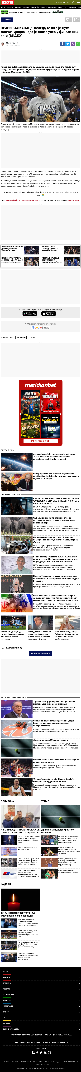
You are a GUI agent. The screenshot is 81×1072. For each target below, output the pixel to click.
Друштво (10, 7)
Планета (43, 7)
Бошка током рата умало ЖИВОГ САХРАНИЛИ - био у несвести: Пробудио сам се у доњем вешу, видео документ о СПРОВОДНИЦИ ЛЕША (56, 559)
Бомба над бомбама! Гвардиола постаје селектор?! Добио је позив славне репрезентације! (28, 922)
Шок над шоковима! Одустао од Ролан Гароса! (68, 871)
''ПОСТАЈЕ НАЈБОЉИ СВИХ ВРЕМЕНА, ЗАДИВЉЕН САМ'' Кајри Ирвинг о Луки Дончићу (52, 261)
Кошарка (13, 12)
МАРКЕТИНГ (37, 1062)
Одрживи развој (41, 1029)
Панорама (72, 7)
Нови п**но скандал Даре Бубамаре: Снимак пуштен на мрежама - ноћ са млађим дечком (66, 635)
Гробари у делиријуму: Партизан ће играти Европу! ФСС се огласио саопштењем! (28, 956)
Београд (26, 1035)
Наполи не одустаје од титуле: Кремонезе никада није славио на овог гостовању (12, 635)
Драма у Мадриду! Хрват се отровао (50, 740)
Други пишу (7, 450)
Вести (3, 7)
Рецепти (26, 7)
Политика (7, 801)
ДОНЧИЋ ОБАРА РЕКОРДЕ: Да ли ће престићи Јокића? (50, 249)
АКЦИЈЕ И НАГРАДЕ (52, 1062)
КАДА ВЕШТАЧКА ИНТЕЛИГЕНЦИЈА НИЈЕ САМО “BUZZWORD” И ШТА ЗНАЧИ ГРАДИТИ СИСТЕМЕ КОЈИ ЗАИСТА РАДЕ (56, 501)
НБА (11, 337)
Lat (56, 2)
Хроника (18, 7)
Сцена (37, 1042)
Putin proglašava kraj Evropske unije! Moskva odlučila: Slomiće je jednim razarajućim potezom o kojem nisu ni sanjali (56, 476)
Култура (41, 1023)
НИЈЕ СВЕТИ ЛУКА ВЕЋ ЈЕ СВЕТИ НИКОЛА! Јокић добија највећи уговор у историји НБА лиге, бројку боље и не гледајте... (12, 262)
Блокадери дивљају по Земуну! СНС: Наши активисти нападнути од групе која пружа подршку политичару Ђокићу (28, 873)
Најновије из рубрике (13, 697)
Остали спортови (30, 12)
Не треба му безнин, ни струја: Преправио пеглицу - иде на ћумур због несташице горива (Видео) (55, 539)
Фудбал (6, 884)
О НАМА (6, 1062)
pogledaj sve (40, 441)
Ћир (60, 2)
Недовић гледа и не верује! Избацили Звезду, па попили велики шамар (56, 761)
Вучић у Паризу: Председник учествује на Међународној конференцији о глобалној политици (29, 839)
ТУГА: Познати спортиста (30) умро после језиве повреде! (18, 914)
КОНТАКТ (15, 1062)
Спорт (60, 7)
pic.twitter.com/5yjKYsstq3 (29, 200)
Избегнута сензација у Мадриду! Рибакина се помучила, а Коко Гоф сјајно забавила (69, 850)
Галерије (46, 1042)
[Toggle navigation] (78, 2)
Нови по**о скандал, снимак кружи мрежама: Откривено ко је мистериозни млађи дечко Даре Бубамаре (56, 578)
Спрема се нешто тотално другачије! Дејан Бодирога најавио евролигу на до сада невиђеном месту (53, 723)
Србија (47, 1035)
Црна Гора (57, 1035)
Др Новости (37, 1035)
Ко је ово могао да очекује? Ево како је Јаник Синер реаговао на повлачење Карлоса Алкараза (68, 839)
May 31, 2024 (73, 200)
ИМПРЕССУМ (26, 1062)
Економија (35, 7)
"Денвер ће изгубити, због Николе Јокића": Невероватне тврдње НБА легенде (53, 780)
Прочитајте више (10, 494)
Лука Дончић (21, 337)
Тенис (20, 12)
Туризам (68, 1035)
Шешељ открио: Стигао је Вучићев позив (27, 848)
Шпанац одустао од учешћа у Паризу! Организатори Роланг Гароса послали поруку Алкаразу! (68, 862)
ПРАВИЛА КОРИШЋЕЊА (70, 1062)
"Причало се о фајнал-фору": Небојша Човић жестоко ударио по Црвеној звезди (54, 702)
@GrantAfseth (11, 200)
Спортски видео (45, 12)
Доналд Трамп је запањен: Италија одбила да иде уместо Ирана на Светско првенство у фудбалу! (39, 635)
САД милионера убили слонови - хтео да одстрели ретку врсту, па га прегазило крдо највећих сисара (54, 520)
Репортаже (52, 7)
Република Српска (24, 1042)
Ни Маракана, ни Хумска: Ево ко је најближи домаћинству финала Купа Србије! (28, 933)
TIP (65, 7)
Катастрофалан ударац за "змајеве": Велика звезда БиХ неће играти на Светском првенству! (28, 945)
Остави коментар (40, 653)
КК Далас (32, 337)
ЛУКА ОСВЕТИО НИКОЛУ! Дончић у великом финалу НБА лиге (12, 249)
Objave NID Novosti (42, 1064)
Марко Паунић (12, 43)
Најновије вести (60, 1042)
